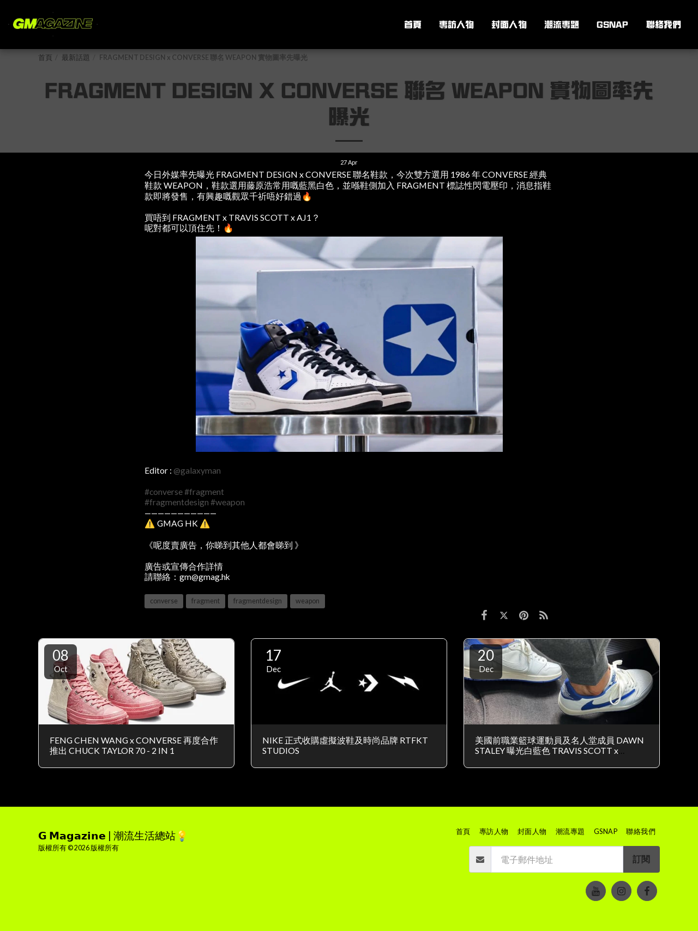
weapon (308, 601)
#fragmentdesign (177, 502)
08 (60, 660)
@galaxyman (197, 470)
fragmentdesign (257, 601)
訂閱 (641, 859)
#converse (164, 492)
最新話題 (76, 57)
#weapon (227, 502)
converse (164, 601)
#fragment (204, 492)
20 (486, 660)
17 (273, 660)
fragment (205, 601)
